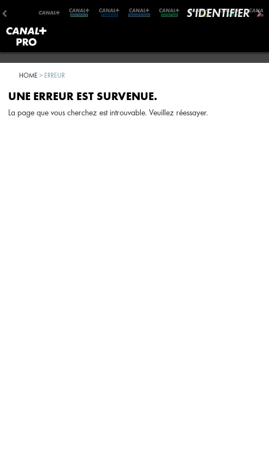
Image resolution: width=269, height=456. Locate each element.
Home (28, 75)
